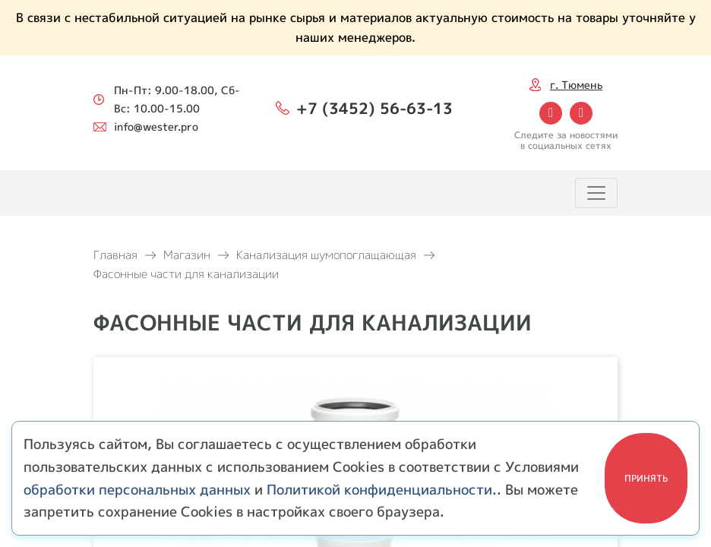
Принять (646, 478)
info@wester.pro (156, 126)
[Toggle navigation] (596, 193)
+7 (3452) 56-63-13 (374, 108)
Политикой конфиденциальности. (382, 489)
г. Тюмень (576, 84)
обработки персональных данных (137, 489)
